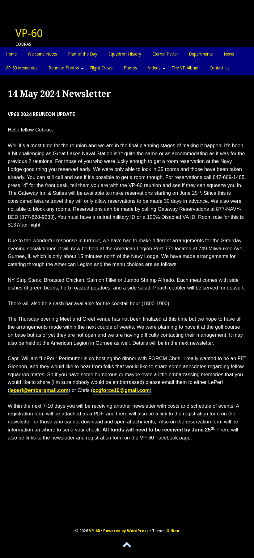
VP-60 (29, 33)
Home (11, 54)
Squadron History (124, 54)
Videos (154, 67)
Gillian (172, 530)
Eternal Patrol (165, 54)
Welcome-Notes (42, 54)
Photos (130, 67)
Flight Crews (101, 67)
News (229, 54)
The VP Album (184, 67)
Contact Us (219, 67)
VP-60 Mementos (21, 67)
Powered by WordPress (126, 530)
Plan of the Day (82, 54)
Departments (201, 54)
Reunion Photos (64, 67)
